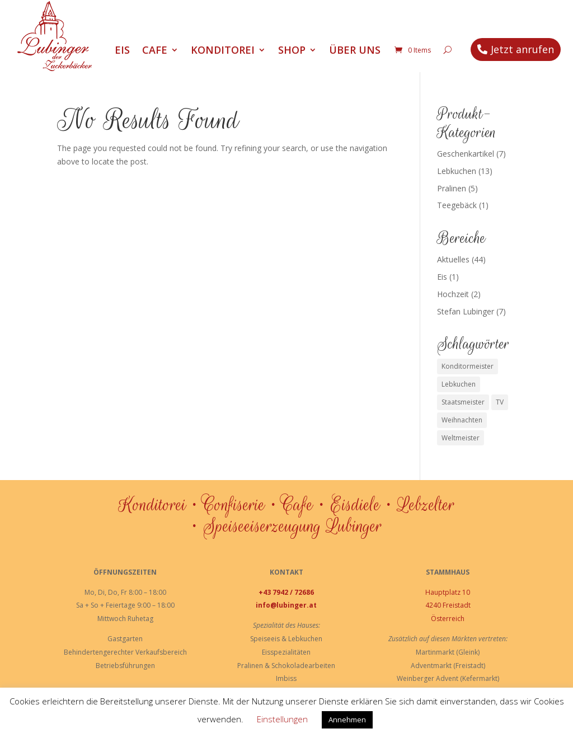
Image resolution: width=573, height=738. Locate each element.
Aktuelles (453, 259)
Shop (292, 51)
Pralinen (451, 188)
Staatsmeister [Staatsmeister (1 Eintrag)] (463, 402)
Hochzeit (453, 294)
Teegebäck (457, 205)
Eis (122, 51)
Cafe (154, 51)
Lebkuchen (456, 171)
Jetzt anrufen (522, 49)
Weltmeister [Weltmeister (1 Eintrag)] (461, 438)
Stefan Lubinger (465, 311)
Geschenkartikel (465, 153)
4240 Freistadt (448, 605)
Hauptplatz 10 (447, 592)
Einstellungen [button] (282, 719)
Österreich (447, 618)
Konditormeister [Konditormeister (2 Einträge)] (468, 366)
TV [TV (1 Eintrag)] (500, 402)
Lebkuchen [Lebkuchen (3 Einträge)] (459, 384)
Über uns (355, 51)
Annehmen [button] (347, 720)
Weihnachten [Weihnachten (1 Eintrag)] (462, 420)
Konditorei (223, 51)
